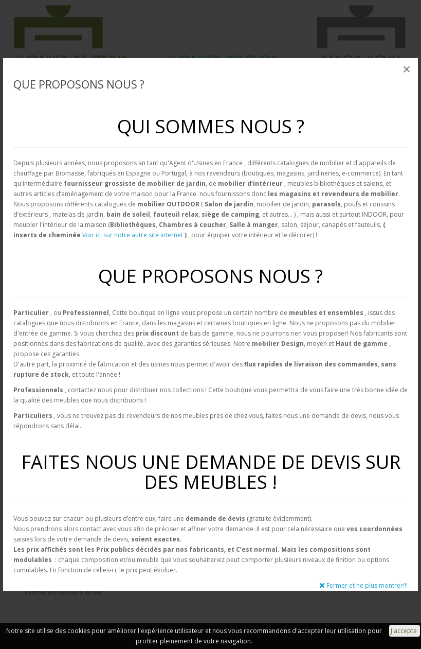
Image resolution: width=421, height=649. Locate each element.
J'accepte (404, 630)
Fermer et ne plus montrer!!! (363, 585)
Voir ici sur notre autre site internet (132, 235)
